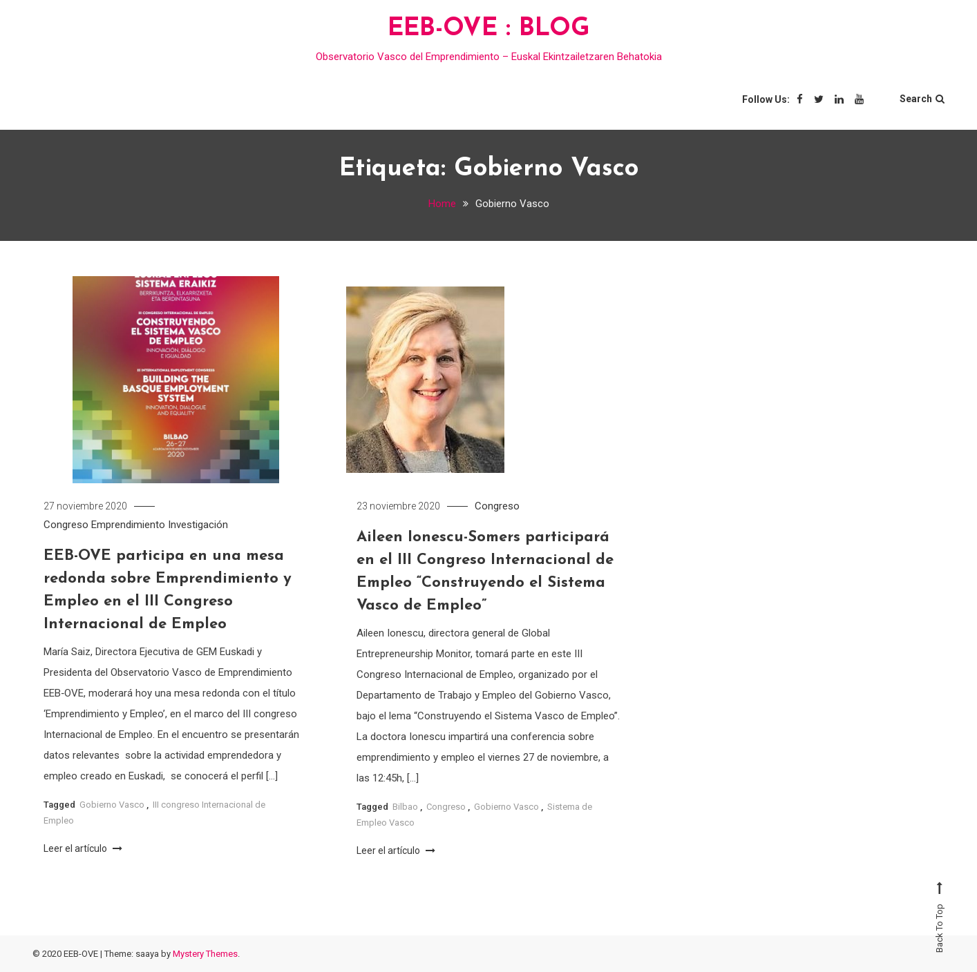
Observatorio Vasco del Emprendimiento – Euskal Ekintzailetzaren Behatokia (489, 56)
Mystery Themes (205, 954)
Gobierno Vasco (111, 806)
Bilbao (405, 808)
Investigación (198, 526)
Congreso (66, 526)
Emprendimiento (128, 526)
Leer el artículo (83, 849)
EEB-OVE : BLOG (489, 29)
